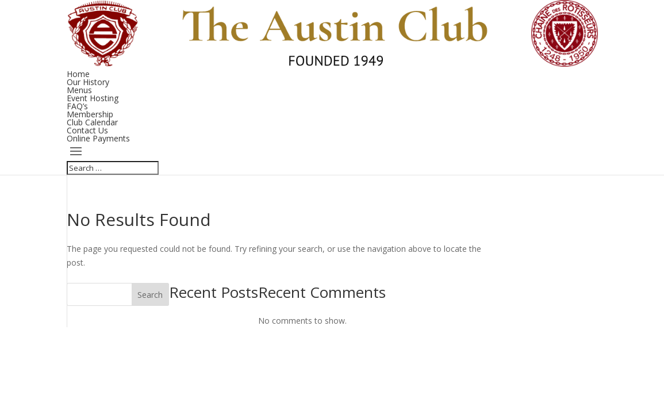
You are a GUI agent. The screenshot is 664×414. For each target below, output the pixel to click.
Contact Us (87, 130)
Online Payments (98, 138)
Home (78, 73)
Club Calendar (92, 122)
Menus (79, 90)
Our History (88, 81)
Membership (90, 114)
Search (150, 294)
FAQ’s (77, 106)
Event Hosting (92, 98)
